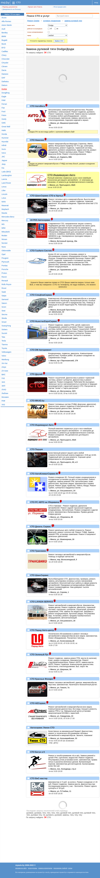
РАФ (3, 401)
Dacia (4, 70)
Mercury (5, 220)
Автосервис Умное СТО (42, 728)
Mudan (4, 235)
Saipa (4, 296)
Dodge (4, 89)
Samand (5, 299)
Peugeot (5, 258)
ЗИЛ (3, 386)
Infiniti (4, 145)
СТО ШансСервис (39, 575)
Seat (3, 311)
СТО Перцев (36, 449)
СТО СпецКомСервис (41, 295)
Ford (3, 112)
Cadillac (5, 51)
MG (3, 224)
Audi (3, 29)
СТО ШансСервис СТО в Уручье (46, 196)
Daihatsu (5, 81)
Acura (4, 18)
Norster (5, 243)
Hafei (4, 130)
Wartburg (5, 359)
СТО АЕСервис (38, 703)
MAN (4, 202)
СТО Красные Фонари (41, 679)
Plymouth (5, 262)
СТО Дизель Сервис (40, 526)
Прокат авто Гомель (34, 7)
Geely (4, 119)
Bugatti (4, 40)
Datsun (4, 85)
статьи (70, 868)
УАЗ (3, 405)
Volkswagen (6, 352)
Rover (4, 288)
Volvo (4, 356)
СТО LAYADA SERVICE (41, 602)
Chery (4, 55)
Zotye (4, 367)
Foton (4, 115)
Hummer (5, 138)
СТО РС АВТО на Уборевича (44, 502)
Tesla (4, 341)
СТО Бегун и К (37, 752)
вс (57, 28)
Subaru (4, 329)
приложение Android (60, 868)
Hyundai (5, 142)
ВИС (3, 375)
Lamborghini (7, 175)
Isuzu (4, 149)
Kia (3, 168)
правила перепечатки (45, 868)
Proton (4, 273)
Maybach (5, 209)
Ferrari (4, 104)
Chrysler (5, 63)
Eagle (4, 96)
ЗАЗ (3, 382)
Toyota (4, 348)
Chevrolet (5, 59)
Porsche (5, 269)
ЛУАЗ (4, 390)
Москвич (5, 397)
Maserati (5, 205)
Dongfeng (6, 93)
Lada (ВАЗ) (6, 172)
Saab (4, 292)
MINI (3, 228)
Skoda (4, 318)
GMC (4, 123)
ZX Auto (5, 371)
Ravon (4, 277)
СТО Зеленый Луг (39, 654)
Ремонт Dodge (33, 21)
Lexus (4, 187)
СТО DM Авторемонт (40, 350)
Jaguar (4, 160)
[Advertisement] (50, 839)
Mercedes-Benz (8, 217)
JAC (3, 157)
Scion (4, 307)
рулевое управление (52, 21)
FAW (3, 100)
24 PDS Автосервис (40, 220)
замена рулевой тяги (73, 21)
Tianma (5, 344)
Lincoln (4, 194)
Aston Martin (7, 25)
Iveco (4, 153)
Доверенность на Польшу (11, 9)
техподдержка (32, 868)
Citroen (4, 66)
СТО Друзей (36, 374)
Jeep (3, 164)
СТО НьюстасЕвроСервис (43, 321)
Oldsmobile (6, 251)
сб (51, 28)
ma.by (5, 2)
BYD (3, 48)
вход (96, 2)
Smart (4, 322)
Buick (4, 44)
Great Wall (6, 127)
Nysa (4, 247)
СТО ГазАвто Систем (41, 251)
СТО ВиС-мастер (38, 778)
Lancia (4, 179)
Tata (3, 337)
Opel (3, 254)
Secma (4, 314)
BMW (4, 36)
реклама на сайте (21, 868)
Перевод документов (9, 7)
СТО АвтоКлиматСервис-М (44, 474)
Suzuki (4, 333)
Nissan (4, 239)
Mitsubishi (6, 232)
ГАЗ (3, 378)
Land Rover (6, 183)
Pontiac (5, 266)
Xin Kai (4, 363)
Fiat (3, 108)
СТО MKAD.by (37, 401)
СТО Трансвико (38, 551)
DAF (3, 78)
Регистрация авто (59, 7)
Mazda (4, 213)
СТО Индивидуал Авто (42, 425)
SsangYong (6, 326)
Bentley (5, 33)
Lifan (3, 190)
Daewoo (5, 74)
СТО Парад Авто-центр (42, 630)
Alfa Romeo (6, 21)
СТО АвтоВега (37, 106)
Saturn (4, 303)
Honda (4, 134)
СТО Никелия (37, 140)
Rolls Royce (6, 284)
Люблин (5, 393)
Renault (5, 281)
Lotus (4, 198)
